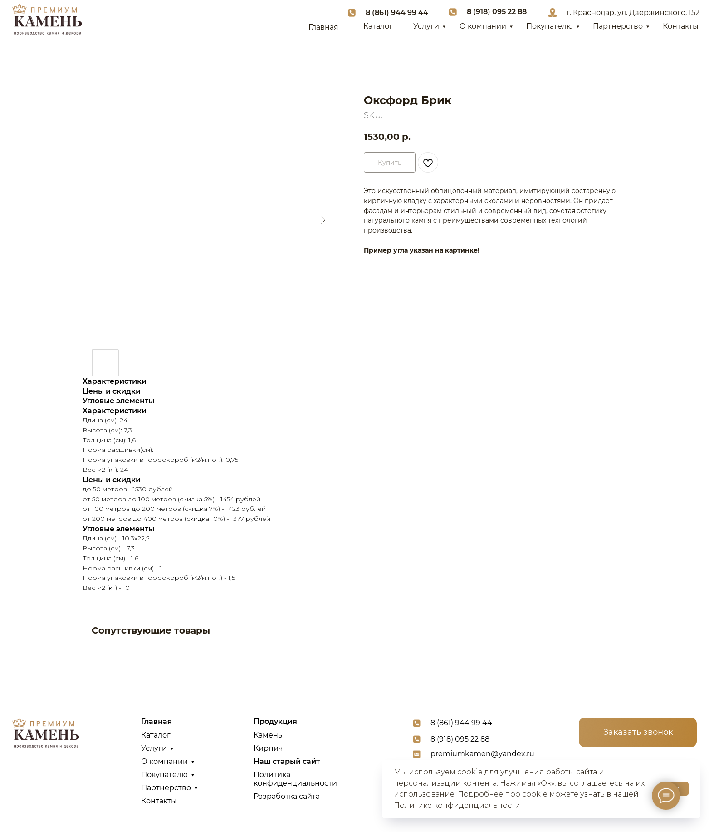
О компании (483, 26)
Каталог (378, 26)
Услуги (426, 26)
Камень (268, 735)
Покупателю (549, 26)
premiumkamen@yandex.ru (482, 753)
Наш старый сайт (287, 761)
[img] (47, 19)
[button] (638, 732)
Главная (323, 27)
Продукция (275, 721)
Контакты (681, 26)
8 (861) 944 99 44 (397, 12)
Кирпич (268, 748)
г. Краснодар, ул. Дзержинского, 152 (633, 12)
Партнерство (618, 26)
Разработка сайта (287, 796)
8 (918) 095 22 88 (497, 11)
